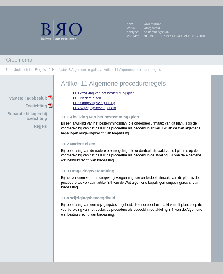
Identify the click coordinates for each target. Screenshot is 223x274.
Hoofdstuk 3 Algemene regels (75, 70)
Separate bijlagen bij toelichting (27, 116)
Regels (40, 70)
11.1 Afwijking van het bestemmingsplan (103, 93)
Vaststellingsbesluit (28, 98)
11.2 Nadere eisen (87, 98)
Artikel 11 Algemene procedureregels (132, 70)
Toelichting (36, 106)
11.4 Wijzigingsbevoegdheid (94, 108)
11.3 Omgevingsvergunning (94, 103)
